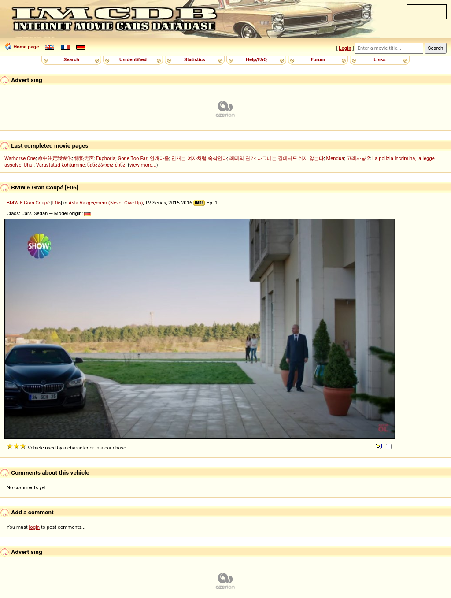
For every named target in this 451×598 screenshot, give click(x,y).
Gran (29, 203)
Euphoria (105, 158)
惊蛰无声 (84, 158)
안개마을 (159, 158)
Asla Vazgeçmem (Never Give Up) (106, 203)
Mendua (335, 158)
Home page (26, 47)
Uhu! (29, 165)
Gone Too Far (132, 158)
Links (379, 59)
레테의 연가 (242, 158)
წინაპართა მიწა (106, 165)
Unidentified (133, 59)
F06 (56, 203)
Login (345, 48)
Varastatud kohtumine (60, 165)
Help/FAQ (256, 59)
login (34, 527)
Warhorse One (20, 158)
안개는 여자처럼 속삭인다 (199, 158)
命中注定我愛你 (55, 158)
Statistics (194, 59)
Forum (318, 59)
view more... (142, 165)
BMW (12, 203)
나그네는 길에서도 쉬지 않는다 (290, 158)
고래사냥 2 (358, 158)
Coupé (43, 203)
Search (71, 59)
